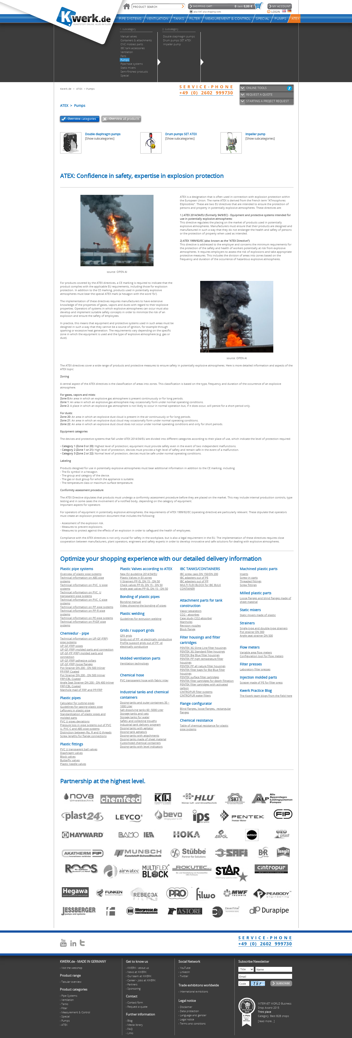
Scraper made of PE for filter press (261, 682)
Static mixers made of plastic (258, 615)
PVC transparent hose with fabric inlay (144, 680)
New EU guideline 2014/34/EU (138, 574)
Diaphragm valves (71, 753)
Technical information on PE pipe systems (86, 618)
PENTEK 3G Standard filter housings (202, 651)
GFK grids (126, 635)
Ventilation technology (134, 663)
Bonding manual (130, 602)
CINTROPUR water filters (195, 695)
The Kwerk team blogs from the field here (266, 695)
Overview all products (124, 119)
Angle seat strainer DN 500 (256, 635)
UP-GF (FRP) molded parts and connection (86, 649)
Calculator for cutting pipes (77, 703)
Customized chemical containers (140, 743)
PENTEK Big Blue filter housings (200, 655)
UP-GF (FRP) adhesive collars (78, 660)
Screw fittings (248, 585)
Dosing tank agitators (133, 732)
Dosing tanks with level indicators (141, 746)
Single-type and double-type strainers (263, 628)
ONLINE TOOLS (256, 88)
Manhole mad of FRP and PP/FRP (81, 690)
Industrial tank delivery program (140, 724)
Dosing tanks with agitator (136, 728)
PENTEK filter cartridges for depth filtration (207, 681)
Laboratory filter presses (255, 669)
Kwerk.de (65, 88)
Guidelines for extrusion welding (140, 618)
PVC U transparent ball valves (78, 749)
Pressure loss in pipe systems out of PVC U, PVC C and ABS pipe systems (85, 726)
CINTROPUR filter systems (196, 692)
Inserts (244, 574)
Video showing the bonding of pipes (143, 605)
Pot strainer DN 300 (252, 632)
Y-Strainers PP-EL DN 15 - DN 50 (140, 581)
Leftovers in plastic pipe (75, 710)
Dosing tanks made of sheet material (143, 739)
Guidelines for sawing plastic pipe (81, 706)
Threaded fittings (250, 581)
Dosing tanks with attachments (139, 735)
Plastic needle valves (73, 764)
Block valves (68, 756)
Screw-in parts (249, 577)
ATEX (79, 88)
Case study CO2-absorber (196, 618)
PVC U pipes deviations (74, 721)
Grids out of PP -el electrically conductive (146, 639)
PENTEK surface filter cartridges (199, 677)
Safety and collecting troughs (138, 721)
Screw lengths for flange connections (83, 736)
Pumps (90, 88)
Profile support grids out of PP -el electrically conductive (141, 644)
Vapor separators (190, 611)
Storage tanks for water (134, 717)
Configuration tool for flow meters (261, 656)
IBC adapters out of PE (194, 577)
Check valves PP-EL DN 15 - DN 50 (141, 585)
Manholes (186, 622)
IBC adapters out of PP (194, 581)
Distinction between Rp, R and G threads (85, 732)
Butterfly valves (70, 760)
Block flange (187, 629)
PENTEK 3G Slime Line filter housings (203, 648)
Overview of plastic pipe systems (80, 574)
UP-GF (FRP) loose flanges (76, 664)
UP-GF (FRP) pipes (71, 646)
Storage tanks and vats (134, 713)
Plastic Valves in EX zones (136, 577)
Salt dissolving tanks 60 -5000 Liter (141, 710)
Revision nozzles (190, 625)
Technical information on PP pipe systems (86, 607)
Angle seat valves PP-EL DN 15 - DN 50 (144, 588)
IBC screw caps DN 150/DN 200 (199, 574)
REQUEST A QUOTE (259, 94)
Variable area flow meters (256, 652)
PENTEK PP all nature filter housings (202, 666)
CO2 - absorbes (189, 614)
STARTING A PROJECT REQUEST (267, 101)
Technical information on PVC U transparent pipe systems (80, 594)
